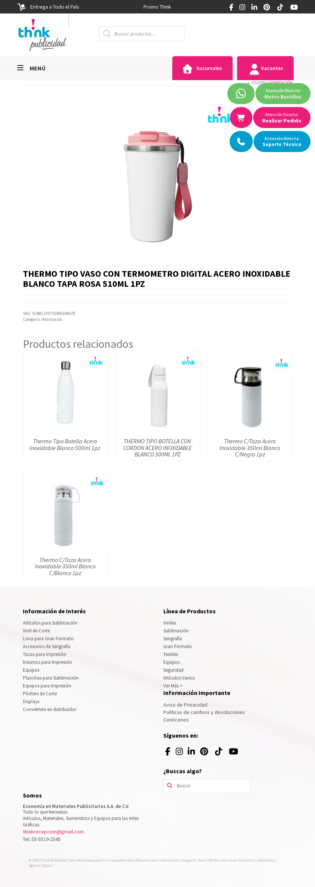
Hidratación (281, 82)
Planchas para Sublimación (51, 678)
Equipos (31, 670)
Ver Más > (172, 686)
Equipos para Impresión (47, 686)
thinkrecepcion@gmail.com (53, 831)
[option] (157, 6)
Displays (31, 701)
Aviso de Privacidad (185, 704)
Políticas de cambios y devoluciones (204, 712)
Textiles (170, 654)
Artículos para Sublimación (50, 623)
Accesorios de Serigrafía (46, 646)
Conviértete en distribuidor (49, 709)
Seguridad (173, 670)
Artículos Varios (179, 678)
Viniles (169, 623)
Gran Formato (177, 646)
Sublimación (176, 631)
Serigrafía (172, 638)
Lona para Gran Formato (48, 638)
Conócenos (176, 719)
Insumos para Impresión (47, 662)
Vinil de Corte (36, 631)
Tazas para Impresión (44, 654)
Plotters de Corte (40, 693)
